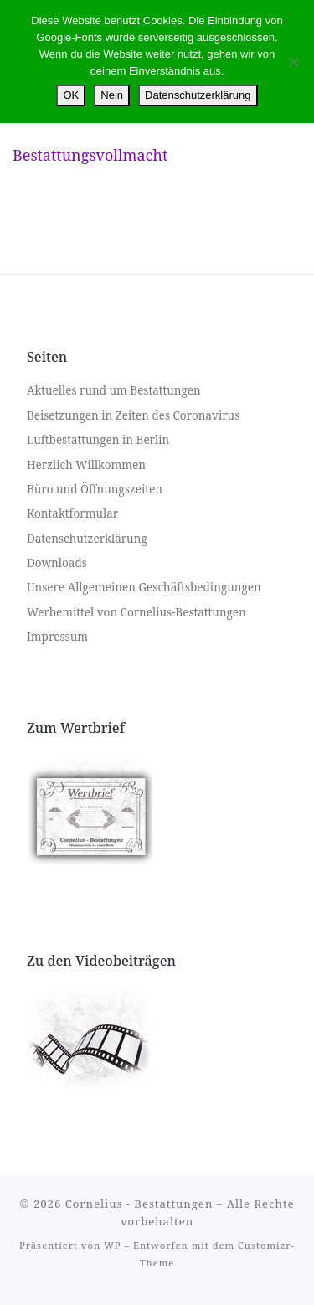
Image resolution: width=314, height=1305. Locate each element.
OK (71, 95)
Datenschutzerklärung (87, 538)
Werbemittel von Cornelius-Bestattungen (136, 612)
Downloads (57, 562)
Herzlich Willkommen (86, 464)
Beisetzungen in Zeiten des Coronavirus (133, 415)
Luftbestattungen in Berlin (98, 439)
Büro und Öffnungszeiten (94, 489)
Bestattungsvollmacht (90, 155)
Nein (111, 95)
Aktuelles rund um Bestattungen (114, 390)
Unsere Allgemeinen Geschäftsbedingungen (144, 587)
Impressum (57, 636)
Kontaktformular (72, 513)
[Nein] (293, 62)
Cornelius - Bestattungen (139, 1203)
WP (112, 1245)
